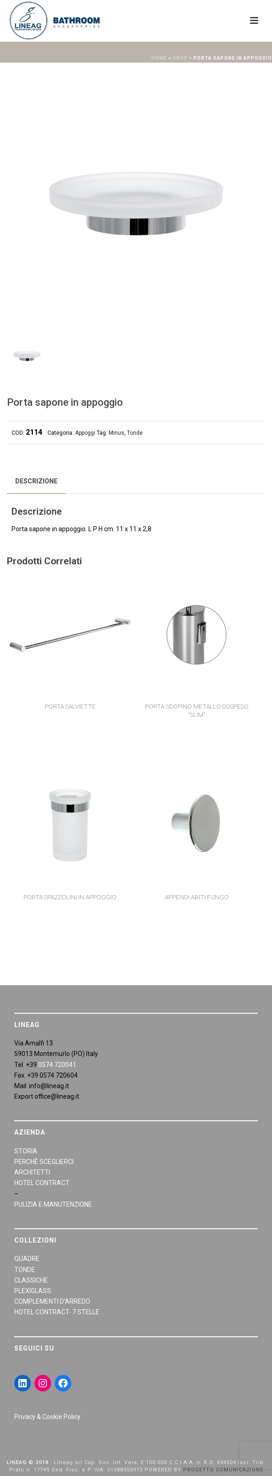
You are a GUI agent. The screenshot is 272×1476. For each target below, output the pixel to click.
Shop (180, 58)
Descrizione (36, 481)
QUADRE (27, 1258)
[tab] (36, 481)
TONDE (24, 1269)
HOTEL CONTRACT (41, 1182)
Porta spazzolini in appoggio (69, 897)
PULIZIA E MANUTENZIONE (53, 1204)
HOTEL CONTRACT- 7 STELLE (56, 1312)
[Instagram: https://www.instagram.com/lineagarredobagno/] (43, 1383)
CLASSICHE (31, 1280)
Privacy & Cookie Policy (47, 1416)
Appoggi (85, 433)
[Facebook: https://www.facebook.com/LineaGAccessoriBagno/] (63, 1383)
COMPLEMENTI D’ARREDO (52, 1301)
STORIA (25, 1151)
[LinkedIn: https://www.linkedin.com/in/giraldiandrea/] (22, 1383)
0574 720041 (57, 1064)
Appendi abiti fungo (197, 897)
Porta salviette (70, 706)
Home (159, 58)
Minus (116, 433)
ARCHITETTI (32, 1172)
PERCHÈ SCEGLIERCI (44, 1161)
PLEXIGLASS (32, 1290)
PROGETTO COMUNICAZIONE (223, 1470)
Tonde (135, 433)
